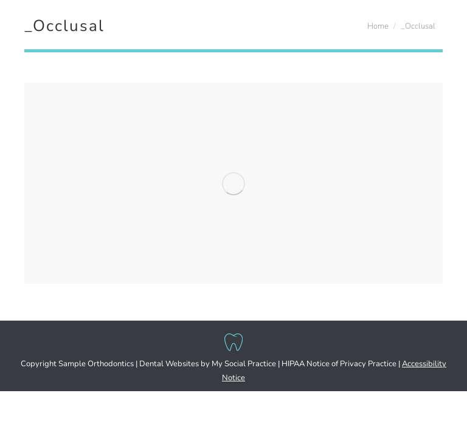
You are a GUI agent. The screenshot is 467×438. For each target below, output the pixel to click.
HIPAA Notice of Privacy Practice (339, 363)
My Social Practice (243, 363)
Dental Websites (169, 363)
